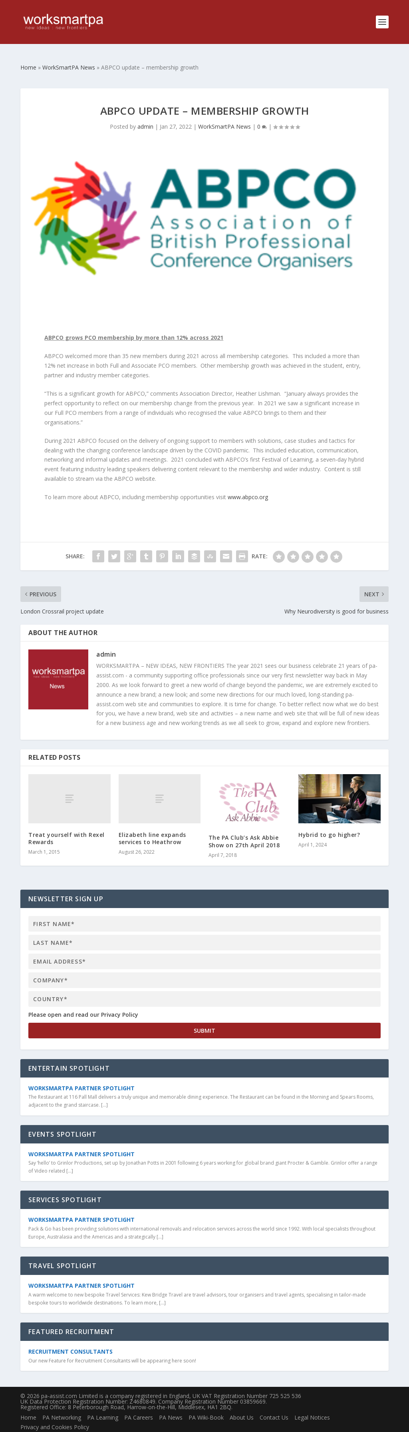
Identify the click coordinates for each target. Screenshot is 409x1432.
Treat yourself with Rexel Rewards (66, 825)
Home (28, 1404)
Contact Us (274, 1404)
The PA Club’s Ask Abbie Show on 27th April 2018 (244, 828)
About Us (242, 1404)
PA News (171, 1404)
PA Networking (61, 1404)
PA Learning (102, 1404)
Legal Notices (312, 1404)
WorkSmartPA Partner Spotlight (81, 1075)
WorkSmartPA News (224, 114)
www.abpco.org (248, 484)
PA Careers (138, 1404)
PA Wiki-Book (206, 1404)
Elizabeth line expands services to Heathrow (152, 825)
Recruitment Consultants (70, 1338)
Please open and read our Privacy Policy (83, 1002)
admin (145, 114)
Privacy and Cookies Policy (54, 1414)
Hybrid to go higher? (329, 822)
